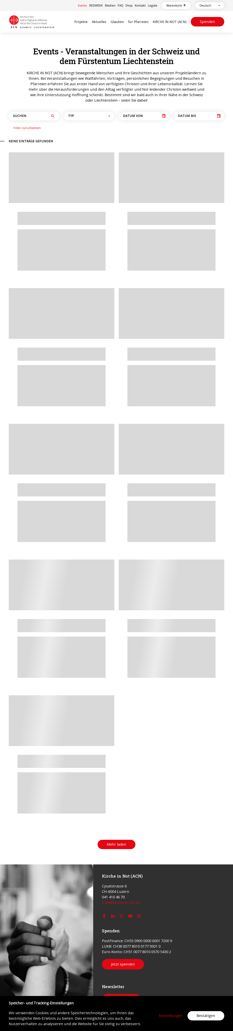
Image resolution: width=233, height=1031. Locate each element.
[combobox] (206, 5)
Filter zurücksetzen (27, 128)
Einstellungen (171, 1015)
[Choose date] (164, 116)
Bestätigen (206, 1015)
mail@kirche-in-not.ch (121, 902)
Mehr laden (116, 844)
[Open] (219, 5)
